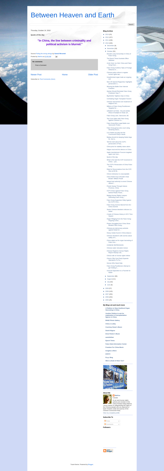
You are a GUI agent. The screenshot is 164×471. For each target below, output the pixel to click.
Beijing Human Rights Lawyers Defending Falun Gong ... (117, 196)
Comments (108, 424)
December (110, 45)
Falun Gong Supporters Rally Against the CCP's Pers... (119, 201)
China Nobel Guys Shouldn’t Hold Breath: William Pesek (118, 177)
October (110, 51)
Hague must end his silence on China (119, 149)
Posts (107, 421)
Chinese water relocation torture (117, 248)
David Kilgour (110, 330)
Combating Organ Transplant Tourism (119, 99)
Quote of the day (112, 157)
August (109, 279)
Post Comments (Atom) (47, 79)
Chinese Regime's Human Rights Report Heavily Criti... (117, 252)
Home (65, 74)
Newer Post (36, 74)
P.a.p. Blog (109, 357)
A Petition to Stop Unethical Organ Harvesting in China (117, 309)
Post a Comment (40, 65)
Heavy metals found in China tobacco (119, 233)
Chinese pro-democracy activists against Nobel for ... (117, 229)
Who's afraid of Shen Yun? (114, 361)
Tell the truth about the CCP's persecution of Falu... (116, 143)
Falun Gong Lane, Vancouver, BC (118, 115)
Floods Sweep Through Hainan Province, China (117, 187)
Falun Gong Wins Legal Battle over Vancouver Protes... (118, 124)
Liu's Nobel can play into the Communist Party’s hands (116, 133)
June (109, 285)
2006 (107, 297)
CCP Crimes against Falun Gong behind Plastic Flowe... (117, 191)
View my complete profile (111, 413)
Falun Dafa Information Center (116, 344)
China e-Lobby (110, 324)
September (111, 276)
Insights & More (111, 351)
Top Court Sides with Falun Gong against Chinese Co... (117, 119)
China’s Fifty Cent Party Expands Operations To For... (117, 259)
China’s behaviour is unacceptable (118, 174)
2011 (107, 40)
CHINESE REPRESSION (115, 245)
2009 (107, 288)
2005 (107, 300)
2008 (107, 291)
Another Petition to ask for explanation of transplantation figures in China (116, 315)
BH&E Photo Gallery (112, 320)
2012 (107, 37)
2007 (107, 294)
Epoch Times (110, 340)
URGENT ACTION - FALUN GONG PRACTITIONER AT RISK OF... (118, 112)
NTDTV (107, 354)
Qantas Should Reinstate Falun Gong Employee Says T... (119, 92)
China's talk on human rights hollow (118, 255)
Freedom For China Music (114, 347)
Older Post (93, 74)
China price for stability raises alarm (118, 146)
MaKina (117, 395)
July (108, 282)
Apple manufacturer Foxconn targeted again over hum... (119, 153)
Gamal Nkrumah (60, 53)
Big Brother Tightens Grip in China (118, 96)
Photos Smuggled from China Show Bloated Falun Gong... (118, 224)
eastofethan (109, 337)
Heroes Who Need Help (114, 263)
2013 (107, 34)
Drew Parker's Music (112, 334)
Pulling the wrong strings (44, 53)
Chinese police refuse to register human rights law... (117, 73)
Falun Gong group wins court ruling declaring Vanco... (118, 129)
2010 (107, 43)
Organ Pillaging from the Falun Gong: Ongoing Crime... (119, 220)
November (110, 48)
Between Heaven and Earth (72, 15)
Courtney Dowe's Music (113, 327)
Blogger (90, 464)
